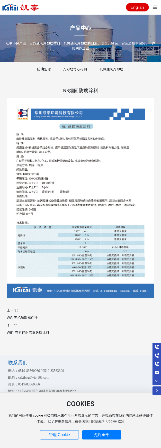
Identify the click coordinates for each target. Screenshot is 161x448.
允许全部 (101, 435)
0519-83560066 (29, 371)
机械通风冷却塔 (111, 69)
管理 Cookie (59, 435)
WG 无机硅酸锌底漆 (22, 317)
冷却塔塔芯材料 (75, 69)
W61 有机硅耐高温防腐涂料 (28, 332)
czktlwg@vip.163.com (33, 377)
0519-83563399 (53, 371)
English (137, 7)
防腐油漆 (44, 69)
